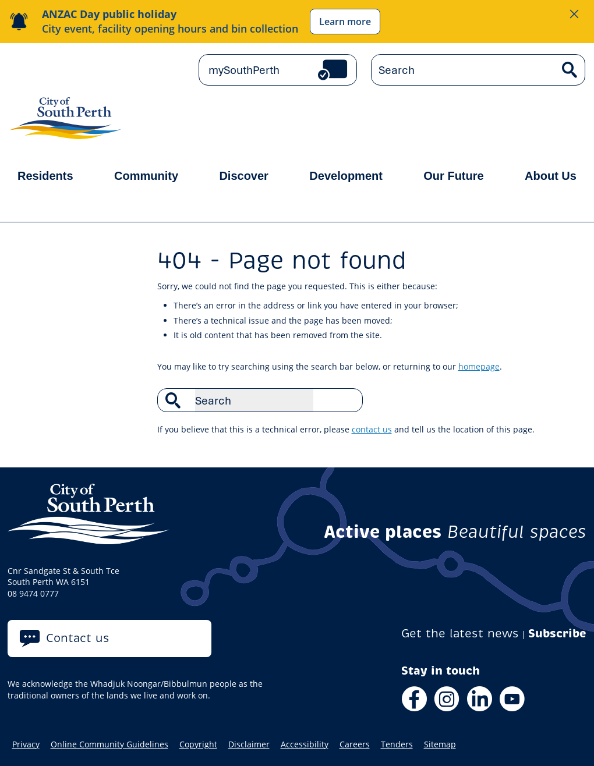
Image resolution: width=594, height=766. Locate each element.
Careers (355, 744)
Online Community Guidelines (109, 744)
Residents (45, 175)
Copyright (198, 744)
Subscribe (557, 633)
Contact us (77, 638)
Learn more (345, 21)
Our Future (453, 175)
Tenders (397, 744)
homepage (479, 366)
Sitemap (440, 744)
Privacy (26, 744)
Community (146, 175)
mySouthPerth (244, 69)
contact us (372, 429)
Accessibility (304, 744)
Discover (243, 175)
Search (347, 400)
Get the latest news (460, 633)
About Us (551, 175)
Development (346, 175)
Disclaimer (249, 744)
